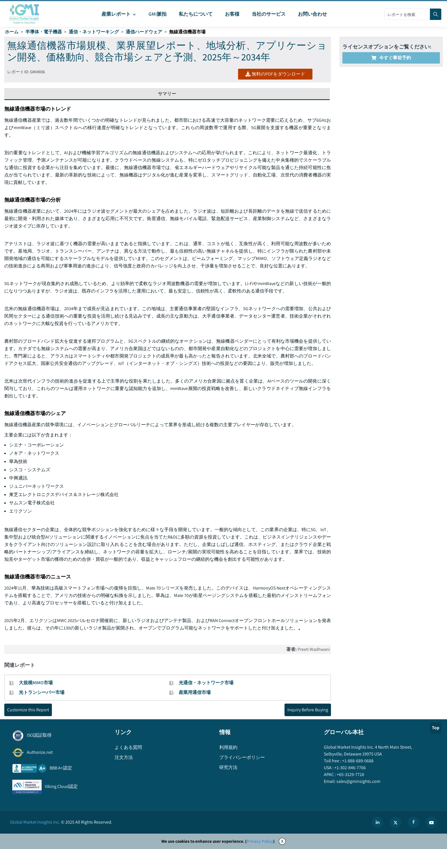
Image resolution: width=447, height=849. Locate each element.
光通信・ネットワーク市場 (206, 683)
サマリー (167, 94)
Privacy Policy (260, 841)
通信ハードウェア (144, 32)
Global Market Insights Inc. (35, 822)
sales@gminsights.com (358, 781)
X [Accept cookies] (282, 841)
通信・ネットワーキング (94, 32)
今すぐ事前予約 (391, 58)
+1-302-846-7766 (350, 768)
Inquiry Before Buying (307, 710)
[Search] (435, 14)
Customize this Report (28, 710)
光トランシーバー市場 (41, 692)
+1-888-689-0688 (357, 761)
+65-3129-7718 (350, 774)
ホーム (12, 32)
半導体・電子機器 (43, 32)
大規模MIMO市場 (36, 683)
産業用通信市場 (195, 692)
